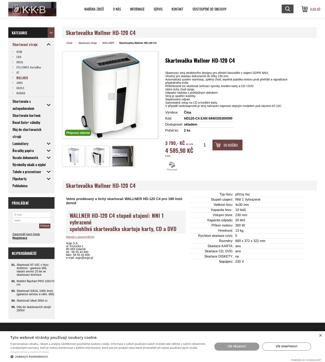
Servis (158, 9)
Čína (187, 112)
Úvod (69, 43)
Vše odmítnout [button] (286, 346)
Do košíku (231, 145)
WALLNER (108, 43)
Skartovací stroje (87, 43)
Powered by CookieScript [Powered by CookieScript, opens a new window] (306, 360)
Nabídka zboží (94, 9)
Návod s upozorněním (80, 237)
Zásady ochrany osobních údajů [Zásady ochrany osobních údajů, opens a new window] (29, 352)
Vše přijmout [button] (237, 346)
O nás (117, 9)
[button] (108, 356)
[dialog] (162, 346)
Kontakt (177, 9)
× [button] (320, 335)
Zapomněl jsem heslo (26, 234)
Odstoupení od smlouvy (210, 9)
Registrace (19, 238)
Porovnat (172, 166)
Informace (137, 9)
